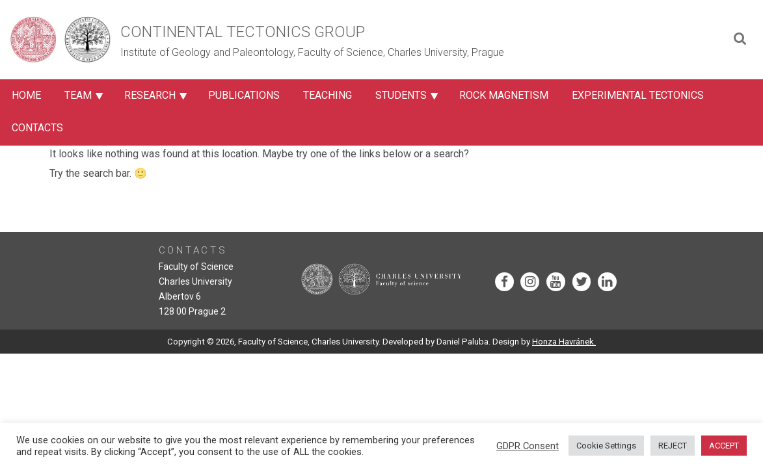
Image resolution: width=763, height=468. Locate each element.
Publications (244, 95)
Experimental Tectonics (638, 95)
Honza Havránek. (564, 341)
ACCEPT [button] (724, 445)
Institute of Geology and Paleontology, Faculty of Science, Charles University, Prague (312, 52)
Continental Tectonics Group (242, 32)
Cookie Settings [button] (606, 445)
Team (78, 95)
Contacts (37, 128)
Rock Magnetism (503, 95)
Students (401, 95)
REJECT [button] (672, 445)
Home (26, 95)
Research (150, 95)
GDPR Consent (527, 446)
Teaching (327, 95)
